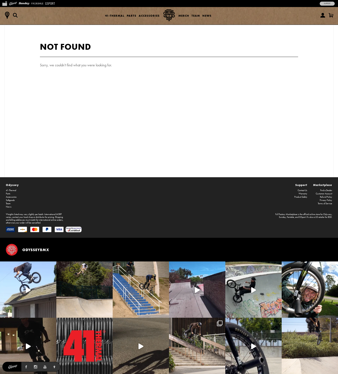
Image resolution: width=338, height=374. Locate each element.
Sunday (282, 217)
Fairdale (290, 217)
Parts (131, 15)
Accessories (149, 15)
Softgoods (10, 200)
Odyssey (12, 185)
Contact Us (302, 190)
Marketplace (322, 185)
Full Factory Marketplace (286, 214)
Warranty (303, 193)
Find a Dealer (326, 190)
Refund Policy (326, 197)
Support (327, 3)
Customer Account (324, 193)
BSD (330, 217)
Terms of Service (325, 203)
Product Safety (300, 197)
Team (196, 15)
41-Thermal (114, 15)
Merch (183, 15)
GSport (302, 217)
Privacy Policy (326, 200)
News (206, 15)
